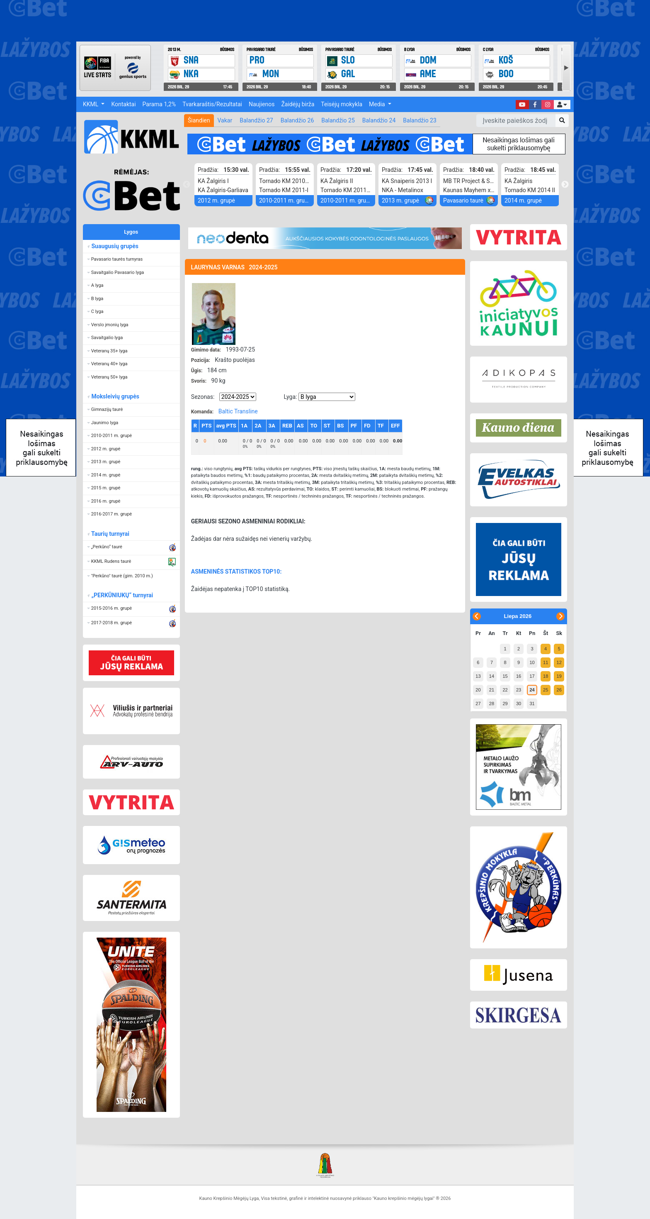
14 (491, 676)
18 (545, 676)
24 (531, 689)
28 (491, 703)
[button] (562, 104)
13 (477, 676)
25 (545, 689)
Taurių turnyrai (110, 533)
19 (559, 676)
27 (477, 703)
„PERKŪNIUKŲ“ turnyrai (121, 595)
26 (559, 689)
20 (477, 689)
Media (377, 104)
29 (504, 703)
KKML (91, 104)
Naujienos (261, 104)
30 (518, 703)
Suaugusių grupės (114, 246)
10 (531, 662)
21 (491, 689)
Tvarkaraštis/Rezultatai (212, 104)
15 (504, 676)
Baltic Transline (238, 411)
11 (545, 662)
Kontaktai (123, 104)
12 (559, 662)
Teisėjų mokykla (341, 104)
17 (531, 676)
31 (531, 703)
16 (518, 676)
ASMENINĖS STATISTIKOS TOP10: (236, 571)
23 (518, 689)
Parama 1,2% (159, 104)
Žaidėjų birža (297, 104)
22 (504, 689)
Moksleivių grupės (115, 396)
